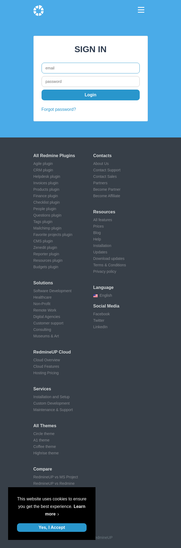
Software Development (52, 291)
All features (102, 220)
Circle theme (44, 434)
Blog (97, 233)
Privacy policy (105, 271)
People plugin (44, 209)
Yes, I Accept (52, 527)
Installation (102, 245)
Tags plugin (43, 222)
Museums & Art (46, 336)
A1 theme (41, 440)
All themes (44, 425)
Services (42, 389)
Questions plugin (47, 215)
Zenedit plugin (45, 247)
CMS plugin (43, 241)
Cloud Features (46, 366)
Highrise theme (46, 453)
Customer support (48, 323)
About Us (101, 163)
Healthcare (42, 297)
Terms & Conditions (109, 265)
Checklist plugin (46, 202)
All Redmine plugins (54, 155)
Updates (100, 252)
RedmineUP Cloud (52, 352)
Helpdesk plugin (46, 176)
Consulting (42, 329)
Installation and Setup (51, 397)
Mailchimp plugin (47, 228)
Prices (98, 226)
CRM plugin (43, 170)
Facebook (101, 314)
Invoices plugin (46, 183)
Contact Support (107, 170)
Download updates (109, 258)
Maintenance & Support (53, 410)
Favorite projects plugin (53, 234)
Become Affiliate (106, 196)
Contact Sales (105, 176)
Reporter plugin (46, 254)
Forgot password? (59, 109)
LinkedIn (100, 327)
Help (97, 239)
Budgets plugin (46, 267)
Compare (42, 469)
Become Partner (107, 189)
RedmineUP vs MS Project (55, 477)
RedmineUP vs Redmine (54, 483)
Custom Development (51, 403)
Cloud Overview (46, 360)
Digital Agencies (46, 316)
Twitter (98, 320)
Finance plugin (45, 196)
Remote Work (44, 310)
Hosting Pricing (46, 373)
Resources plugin (48, 260)
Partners (100, 183)
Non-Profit (41, 304)
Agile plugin (43, 163)
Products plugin (46, 189)
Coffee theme (44, 446)
